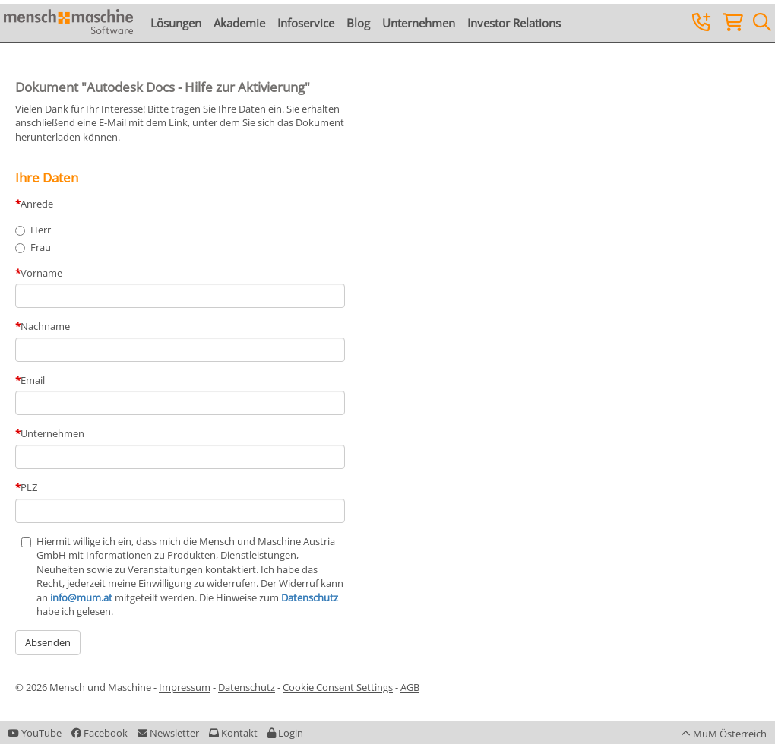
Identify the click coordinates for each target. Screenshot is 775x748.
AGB (409, 687)
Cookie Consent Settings (338, 687)
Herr (40, 229)
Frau (40, 247)
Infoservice (305, 22)
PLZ (29, 487)
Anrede (37, 204)
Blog (358, 22)
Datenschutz (309, 597)
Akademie (239, 22)
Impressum (184, 687)
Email (33, 380)
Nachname (45, 326)
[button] (285, 733)
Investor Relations (514, 22)
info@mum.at (81, 597)
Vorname (41, 273)
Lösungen (175, 22)
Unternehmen (418, 22)
